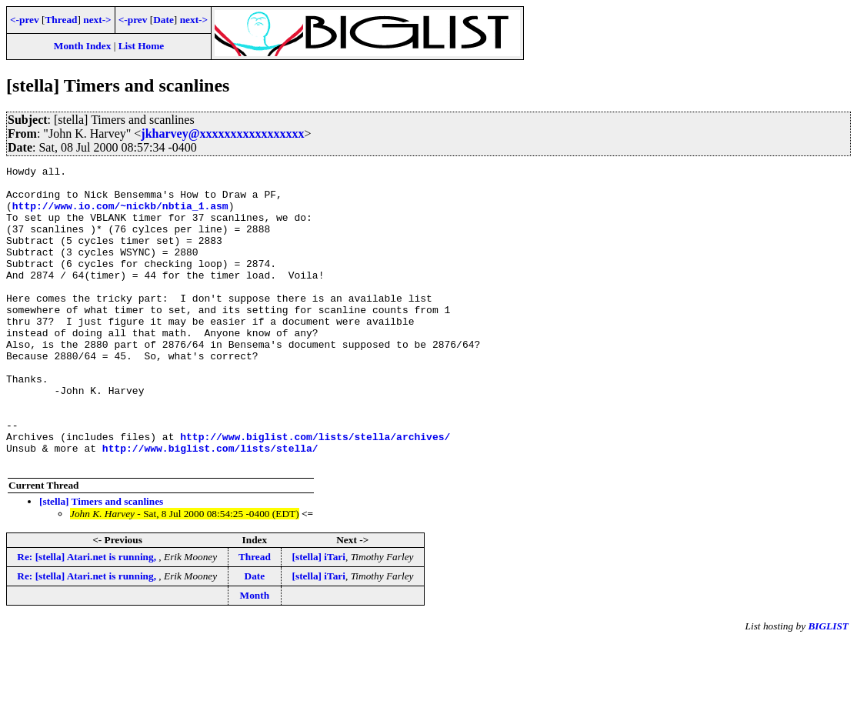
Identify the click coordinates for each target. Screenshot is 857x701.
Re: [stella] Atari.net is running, (87, 617)
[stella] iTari (318, 617)
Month (255, 655)
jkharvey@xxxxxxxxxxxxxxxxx (222, 133)
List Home (141, 46)
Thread (61, 19)
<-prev (24, 19)
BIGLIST (828, 686)
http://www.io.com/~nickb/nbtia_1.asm (120, 215)
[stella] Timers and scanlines (101, 561)
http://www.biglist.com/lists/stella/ (210, 505)
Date (163, 19)
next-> (97, 19)
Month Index (82, 46)
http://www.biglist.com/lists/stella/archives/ (315, 492)
